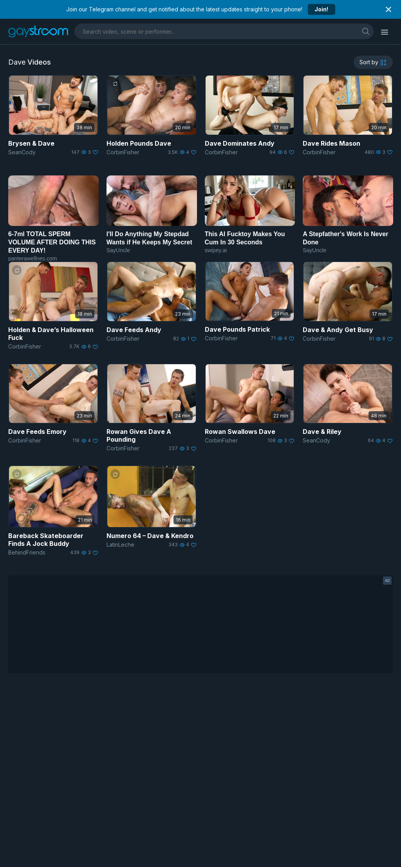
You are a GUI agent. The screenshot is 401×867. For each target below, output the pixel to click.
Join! (321, 9)
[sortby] (373, 62)
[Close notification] (388, 9)
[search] (366, 31)
